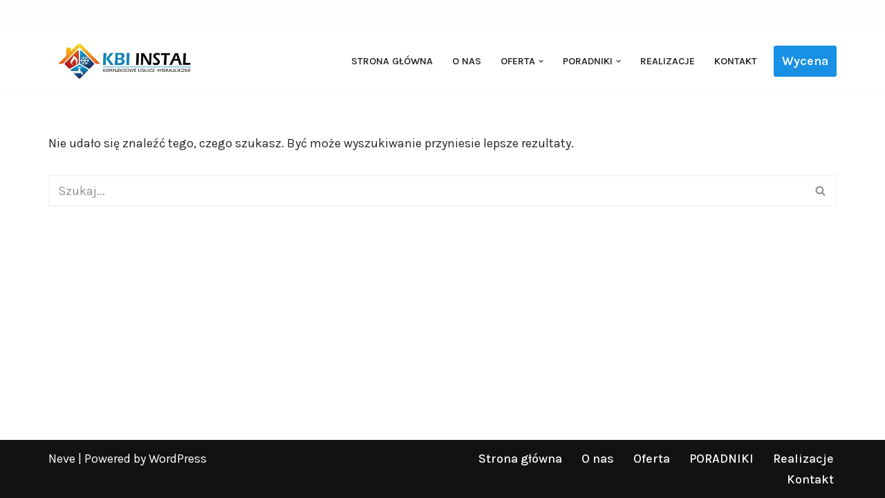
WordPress (178, 458)
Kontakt (735, 61)
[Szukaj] (426, 191)
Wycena (805, 60)
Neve (61, 458)
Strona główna (392, 61)
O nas (466, 61)
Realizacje (667, 61)
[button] (541, 61)
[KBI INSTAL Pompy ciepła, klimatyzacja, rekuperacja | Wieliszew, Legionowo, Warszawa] (124, 61)
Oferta (651, 458)
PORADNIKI (721, 458)
